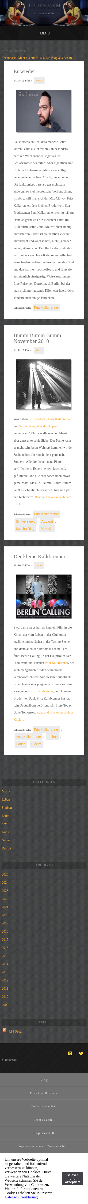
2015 (5, 956)
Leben (6, 799)
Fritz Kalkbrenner (46, 307)
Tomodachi (44, 1119)
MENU (44, 33)
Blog (44, 1080)
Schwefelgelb (37, 419)
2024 (5, 882)
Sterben (7, 807)
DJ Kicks (46, 529)
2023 (5, 891)
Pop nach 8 (44, 1133)
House (20, 744)
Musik (39, 80)
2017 (5, 939)
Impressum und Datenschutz (44, 1146)
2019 (5, 923)
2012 (5, 980)
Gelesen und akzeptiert (72, 1178)
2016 (5, 948)
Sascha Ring (25, 529)
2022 (5, 899)
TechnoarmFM (44, 1106)
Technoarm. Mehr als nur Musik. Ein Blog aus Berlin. (37, 58)
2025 (5, 874)
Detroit (6, 848)
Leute (39, 565)
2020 (5, 915)
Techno (52, 737)
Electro (36, 744)
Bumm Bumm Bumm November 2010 (37, 338)
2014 (5, 964)
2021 (5, 907)
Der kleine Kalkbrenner (39, 556)
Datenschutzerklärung (21, 1197)
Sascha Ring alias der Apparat (39, 426)
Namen (6, 840)
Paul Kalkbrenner (56, 663)
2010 (5, 996)
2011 (5, 988)
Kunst (6, 832)
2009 (5, 1005)
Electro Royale (44, 1093)
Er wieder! (25, 71)
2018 (5, 931)
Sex (4, 824)
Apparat (47, 521)
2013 (5, 972)
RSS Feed (15, 1031)
